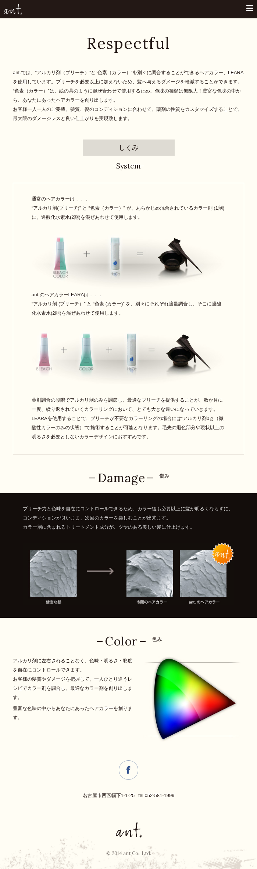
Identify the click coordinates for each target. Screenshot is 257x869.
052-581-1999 (159, 795)
